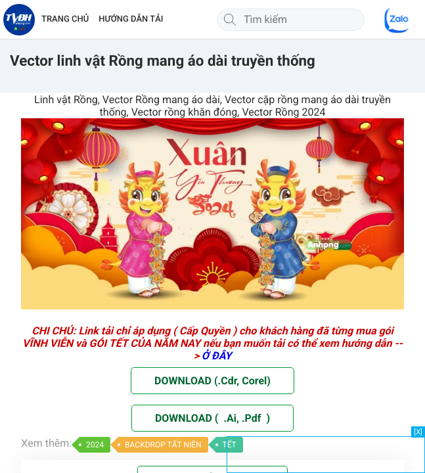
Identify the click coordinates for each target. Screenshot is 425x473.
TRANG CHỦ (65, 19)
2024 (95, 444)
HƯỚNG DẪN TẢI (131, 19)
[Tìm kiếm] (230, 20)
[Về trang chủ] (19, 19)
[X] (418, 432)
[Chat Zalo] (397, 20)
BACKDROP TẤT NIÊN (163, 444)
